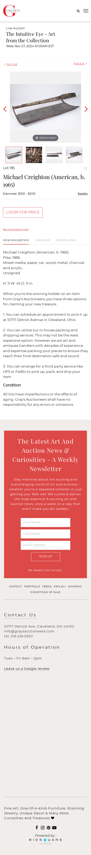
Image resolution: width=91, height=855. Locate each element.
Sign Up (45, 556)
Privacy (60, 587)
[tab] (16, 242)
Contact (15, 587)
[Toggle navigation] (86, 10)
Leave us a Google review (27, 669)
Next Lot (80, 63)
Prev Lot (10, 64)
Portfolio (32, 587)
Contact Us (20, 615)
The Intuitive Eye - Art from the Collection (30, 37)
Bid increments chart (16, 229)
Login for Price (23, 212)
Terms (47, 587)
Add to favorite (85, 168)
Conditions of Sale (45, 592)
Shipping (75, 587)
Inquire (83, 193)
